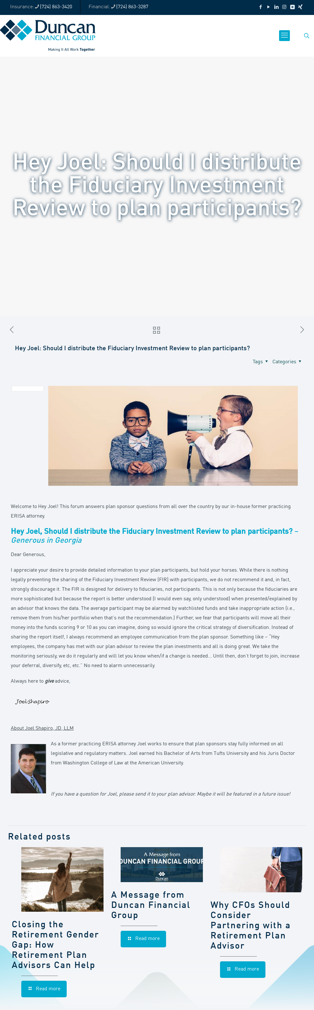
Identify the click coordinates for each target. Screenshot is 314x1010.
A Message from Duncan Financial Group (150, 905)
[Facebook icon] (260, 7)
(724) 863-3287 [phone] (132, 7)
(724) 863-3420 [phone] (56, 7)
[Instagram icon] (284, 7)
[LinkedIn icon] (276, 7)
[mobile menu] (284, 35)
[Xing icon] (300, 7)
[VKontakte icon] (292, 7)
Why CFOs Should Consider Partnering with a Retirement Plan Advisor (250, 926)
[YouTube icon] (268, 7)
